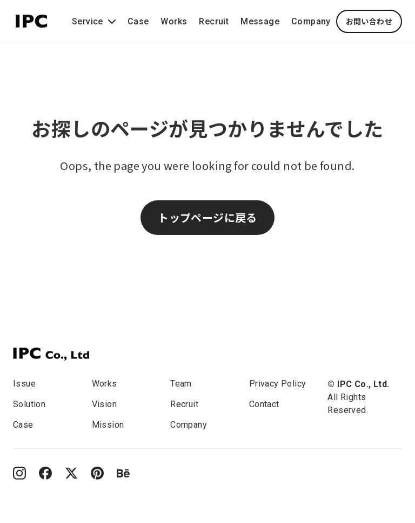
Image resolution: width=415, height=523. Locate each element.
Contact (264, 404)
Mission (108, 425)
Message (259, 21)
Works (173, 21)
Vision (104, 404)
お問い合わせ (369, 21)
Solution (29, 404)
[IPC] (51, 354)
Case (138, 21)
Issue (24, 383)
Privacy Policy (277, 383)
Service (95, 21)
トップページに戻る (207, 217)
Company (311, 21)
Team (181, 383)
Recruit (214, 21)
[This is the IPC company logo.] (31, 19)
